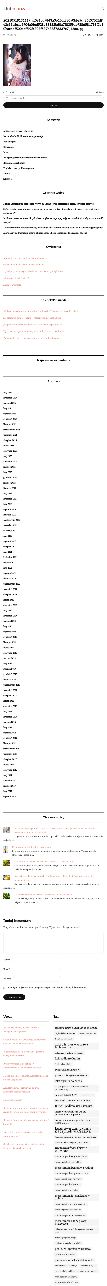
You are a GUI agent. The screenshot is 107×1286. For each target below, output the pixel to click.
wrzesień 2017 (10, 754)
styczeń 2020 (9, 631)
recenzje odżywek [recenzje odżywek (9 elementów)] (89, 1265)
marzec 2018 (9, 722)
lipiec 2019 (8, 647)
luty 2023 (7, 504)
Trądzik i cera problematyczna (18, 168)
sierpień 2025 (10, 440)
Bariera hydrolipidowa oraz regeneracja (23, 136)
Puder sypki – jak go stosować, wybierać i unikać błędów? (31, 338)
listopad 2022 (9, 514)
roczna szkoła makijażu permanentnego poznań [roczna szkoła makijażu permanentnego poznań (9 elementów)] (76, 1271)
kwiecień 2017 (10, 780)
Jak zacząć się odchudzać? (16, 278)
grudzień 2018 (10, 674)
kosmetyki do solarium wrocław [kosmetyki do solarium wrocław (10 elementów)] (72, 1100)
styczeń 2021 (9, 573)
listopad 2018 (9, 679)
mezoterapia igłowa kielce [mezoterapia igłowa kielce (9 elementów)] (66, 1190)
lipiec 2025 (8, 445)
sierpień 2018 (10, 695)
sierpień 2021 (10, 546)
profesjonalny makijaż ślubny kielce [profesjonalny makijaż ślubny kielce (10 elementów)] (74, 1260)
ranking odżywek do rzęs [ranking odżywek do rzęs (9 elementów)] (66, 1265)
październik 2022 (11, 520)
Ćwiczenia (8, 147)
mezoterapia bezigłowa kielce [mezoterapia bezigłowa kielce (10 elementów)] (71, 1156)
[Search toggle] (103, 8)
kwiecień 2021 (10, 557)
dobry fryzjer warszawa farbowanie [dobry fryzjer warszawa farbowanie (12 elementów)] (71, 1046)
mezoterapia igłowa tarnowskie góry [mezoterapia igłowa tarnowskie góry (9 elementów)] (71, 1204)
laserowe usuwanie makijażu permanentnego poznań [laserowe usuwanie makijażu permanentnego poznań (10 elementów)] (70, 1113)
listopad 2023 (9, 488)
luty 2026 (7, 408)
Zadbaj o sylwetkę (12, 284)
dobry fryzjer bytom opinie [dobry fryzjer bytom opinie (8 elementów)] (63, 1039)
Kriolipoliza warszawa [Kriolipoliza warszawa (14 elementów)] (74, 1106)
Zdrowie (7, 179)
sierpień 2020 (10, 594)
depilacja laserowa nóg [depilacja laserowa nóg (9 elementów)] (65, 1033)
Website (7, 978)
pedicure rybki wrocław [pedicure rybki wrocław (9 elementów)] (65, 1254)
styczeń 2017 (9, 796)
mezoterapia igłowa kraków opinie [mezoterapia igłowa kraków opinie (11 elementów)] (72, 1197)
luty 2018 (7, 727)
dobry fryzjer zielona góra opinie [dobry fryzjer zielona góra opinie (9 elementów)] (69, 1053)
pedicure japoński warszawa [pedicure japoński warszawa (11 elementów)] (73, 1249)
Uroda (6, 173)
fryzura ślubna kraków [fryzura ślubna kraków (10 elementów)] (67, 1069)
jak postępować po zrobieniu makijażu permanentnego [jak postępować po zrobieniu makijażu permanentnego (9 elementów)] (71, 1088)
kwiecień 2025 (10, 461)
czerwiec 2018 (10, 706)
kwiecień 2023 (10, 498)
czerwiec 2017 (10, 770)
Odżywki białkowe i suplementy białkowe (23, 264)
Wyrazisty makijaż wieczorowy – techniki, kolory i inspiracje (33, 331)
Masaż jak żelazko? (12, 1100)
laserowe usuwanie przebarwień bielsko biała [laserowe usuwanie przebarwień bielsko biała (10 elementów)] (72, 1122)
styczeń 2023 (9, 509)
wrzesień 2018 (10, 690)
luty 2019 (7, 663)
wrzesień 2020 (10, 589)
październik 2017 (11, 748)
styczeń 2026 (9, 413)
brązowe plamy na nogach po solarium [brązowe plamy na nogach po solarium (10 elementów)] (76, 1027)
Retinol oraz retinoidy (14, 163)
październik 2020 (11, 583)
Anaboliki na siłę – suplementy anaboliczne (25, 258)
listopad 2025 (9, 424)
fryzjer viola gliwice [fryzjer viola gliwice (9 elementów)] (63, 1064)
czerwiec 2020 (10, 605)
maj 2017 (7, 775)
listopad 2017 (9, 743)
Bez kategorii (9, 141)
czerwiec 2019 (10, 653)
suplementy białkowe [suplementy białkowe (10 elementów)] (66, 1282)
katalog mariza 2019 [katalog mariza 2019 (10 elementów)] (66, 1095)
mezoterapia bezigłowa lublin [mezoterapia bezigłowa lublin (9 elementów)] (68, 1162)
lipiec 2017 (8, 764)
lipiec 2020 (8, 599)
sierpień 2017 (10, 759)
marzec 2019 (9, 658)
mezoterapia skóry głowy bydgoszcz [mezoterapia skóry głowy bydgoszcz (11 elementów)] (70, 1222)
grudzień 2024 (10, 477)
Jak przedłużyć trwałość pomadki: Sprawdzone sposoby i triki (33, 324)
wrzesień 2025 (10, 435)
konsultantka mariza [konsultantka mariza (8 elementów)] (87, 1095)
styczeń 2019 (9, 669)
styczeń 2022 (9, 541)
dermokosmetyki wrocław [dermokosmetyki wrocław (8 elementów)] (87, 1033)
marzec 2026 (9, 403)
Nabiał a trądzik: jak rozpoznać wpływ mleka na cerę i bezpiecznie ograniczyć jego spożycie (48, 203)
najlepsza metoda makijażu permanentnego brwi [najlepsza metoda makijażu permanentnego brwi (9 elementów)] (74, 1230)
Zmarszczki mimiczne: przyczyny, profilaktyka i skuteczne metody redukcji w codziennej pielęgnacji (53, 227)
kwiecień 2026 (10, 397)
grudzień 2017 (10, 738)
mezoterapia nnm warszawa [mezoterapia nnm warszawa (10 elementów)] (70, 1215)
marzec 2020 (9, 621)
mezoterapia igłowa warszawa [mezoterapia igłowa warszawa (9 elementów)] (68, 1209)
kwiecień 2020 (10, 615)
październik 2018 (11, 685)
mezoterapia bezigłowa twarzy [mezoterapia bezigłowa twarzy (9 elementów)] (68, 1179)
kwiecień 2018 (10, 716)
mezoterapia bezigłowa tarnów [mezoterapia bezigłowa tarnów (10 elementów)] (71, 1173)
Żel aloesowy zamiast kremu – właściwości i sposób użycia (32, 317)
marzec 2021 (9, 562)
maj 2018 (7, 711)
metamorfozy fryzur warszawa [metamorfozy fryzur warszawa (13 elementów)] (71, 1149)
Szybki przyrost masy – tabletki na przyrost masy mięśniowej (33, 271)
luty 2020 (7, 626)
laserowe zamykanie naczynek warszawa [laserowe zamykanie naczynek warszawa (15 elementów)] (73, 1129)
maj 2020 (7, 610)
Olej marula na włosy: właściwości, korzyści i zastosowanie (43, 861)
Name (6, 959)
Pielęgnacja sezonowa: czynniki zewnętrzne (25, 157)
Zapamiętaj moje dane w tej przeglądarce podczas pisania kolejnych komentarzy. (46, 987)
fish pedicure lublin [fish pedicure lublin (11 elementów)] (67, 1058)
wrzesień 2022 (10, 525)
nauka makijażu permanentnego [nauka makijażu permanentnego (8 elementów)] (65, 1238)
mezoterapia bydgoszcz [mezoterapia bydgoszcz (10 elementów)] (67, 1184)
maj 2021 (7, 552)
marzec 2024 (9, 482)
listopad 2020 (9, 578)
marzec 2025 (9, 467)
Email (6, 969)
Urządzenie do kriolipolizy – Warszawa (31, 847)
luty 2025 (7, 472)
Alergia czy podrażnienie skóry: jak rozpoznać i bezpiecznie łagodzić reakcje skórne (45, 233)
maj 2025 (7, 456)
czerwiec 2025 (10, 451)
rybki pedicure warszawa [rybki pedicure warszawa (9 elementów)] (66, 1277)
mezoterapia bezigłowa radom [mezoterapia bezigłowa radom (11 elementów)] (74, 1168)
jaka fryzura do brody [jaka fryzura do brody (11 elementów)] (68, 1081)
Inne (5, 152)
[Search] (53, 98)
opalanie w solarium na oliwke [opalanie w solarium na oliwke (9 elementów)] (68, 1243)
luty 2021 (7, 568)
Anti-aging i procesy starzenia (18, 131)
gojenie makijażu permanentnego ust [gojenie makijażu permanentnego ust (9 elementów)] (71, 1075)
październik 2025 (11, 429)
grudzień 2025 (10, 419)
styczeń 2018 (9, 732)
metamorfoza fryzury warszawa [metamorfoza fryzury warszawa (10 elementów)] (72, 1142)
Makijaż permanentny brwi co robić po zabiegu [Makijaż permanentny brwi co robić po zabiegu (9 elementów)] (75, 1137)
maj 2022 (7, 536)
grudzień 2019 (10, 637)
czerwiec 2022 (10, 530)
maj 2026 (7, 392)
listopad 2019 (9, 642)
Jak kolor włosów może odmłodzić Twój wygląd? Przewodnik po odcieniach (40, 311)
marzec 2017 (9, 786)
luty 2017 (7, 791)
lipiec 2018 (8, 700)
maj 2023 (7, 493)
